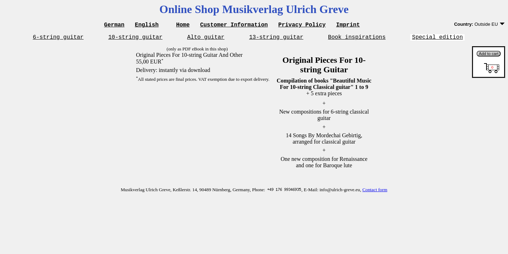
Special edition (437, 39)
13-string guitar (276, 39)
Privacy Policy (302, 25)
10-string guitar (135, 39)
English (146, 25)
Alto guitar (206, 39)
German (114, 25)
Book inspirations (357, 39)
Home (182, 25)
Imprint (348, 25)
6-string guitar (58, 39)
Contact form (374, 191)
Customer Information (234, 25)
